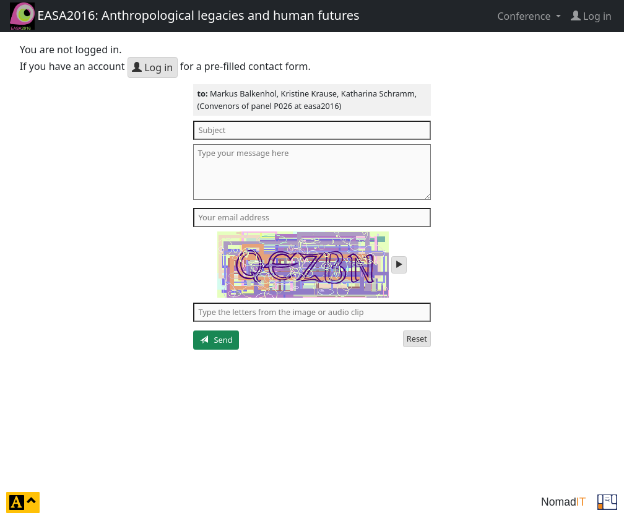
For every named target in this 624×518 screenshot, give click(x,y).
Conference (525, 16)
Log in (152, 67)
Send (216, 339)
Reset (417, 338)
